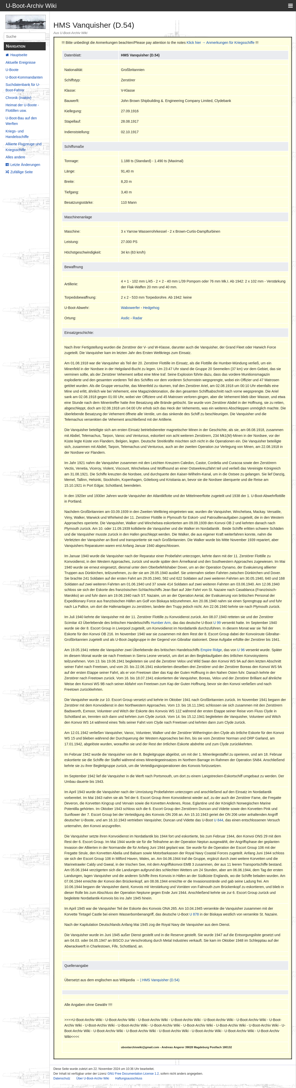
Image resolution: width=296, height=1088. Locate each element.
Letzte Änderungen (25, 165)
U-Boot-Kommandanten (24, 77)
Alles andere (15, 157)
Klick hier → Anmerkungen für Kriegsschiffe (221, 43)
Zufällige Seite (21, 172)
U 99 (217, 623)
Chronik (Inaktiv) (18, 98)
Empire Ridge (211, 650)
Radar (137, 318)
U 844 (218, 820)
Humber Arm (161, 623)
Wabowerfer (130, 308)
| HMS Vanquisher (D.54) (159, 980)
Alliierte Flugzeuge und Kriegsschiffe (23, 147)
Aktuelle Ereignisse (21, 62)
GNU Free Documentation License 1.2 (133, 1073)
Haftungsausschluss (128, 1078)
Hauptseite (18, 55)
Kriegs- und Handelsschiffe (17, 134)
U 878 (194, 914)
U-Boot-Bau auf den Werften (21, 121)
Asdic (125, 318)
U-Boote (12, 70)
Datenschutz (61, 1078)
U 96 (241, 650)
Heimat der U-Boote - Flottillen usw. (22, 108)
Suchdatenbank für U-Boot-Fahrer (23, 87)
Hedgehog (151, 308)
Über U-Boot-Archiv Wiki (92, 1078)
